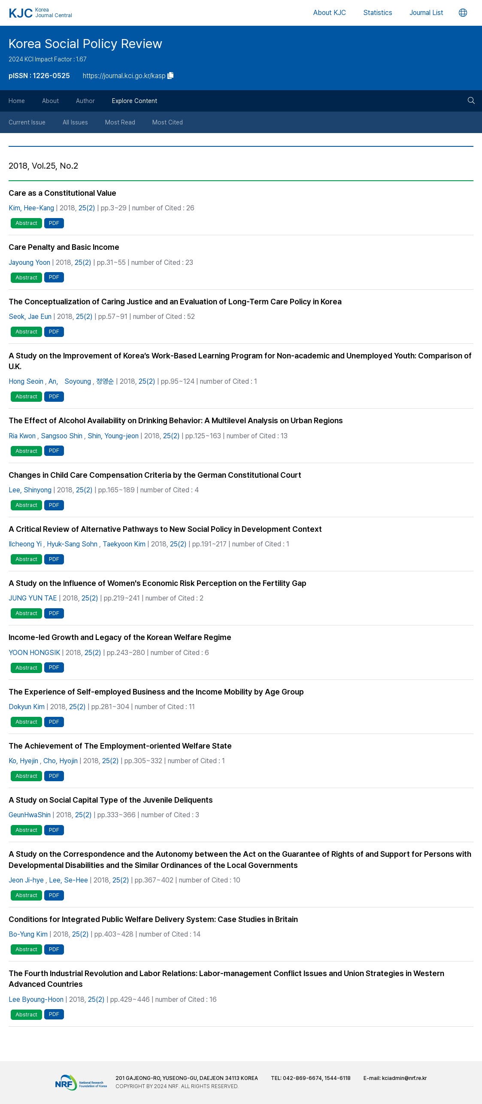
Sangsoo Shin (61, 436)
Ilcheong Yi (25, 544)
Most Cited (167, 122)
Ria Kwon (22, 436)
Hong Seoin (26, 381)
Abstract (26, 223)
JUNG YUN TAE (33, 598)
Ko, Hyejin (23, 761)
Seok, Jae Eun (30, 316)
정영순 (105, 381)
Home (17, 100)
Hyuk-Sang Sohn (72, 544)
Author (85, 100)
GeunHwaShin (30, 815)
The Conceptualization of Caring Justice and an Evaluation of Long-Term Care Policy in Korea (175, 301)
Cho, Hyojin (60, 761)
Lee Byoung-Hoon (36, 999)
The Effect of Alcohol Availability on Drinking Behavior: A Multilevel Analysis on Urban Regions (176, 420)
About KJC (329, 13)
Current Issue (27, 122)
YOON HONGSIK (34, 653)
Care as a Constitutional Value (62, 192)
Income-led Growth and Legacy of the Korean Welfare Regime (120, 637)
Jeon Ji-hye (26, 880)
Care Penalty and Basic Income (64, 247)
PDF (54, 223)
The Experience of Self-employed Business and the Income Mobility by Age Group (156, 691)
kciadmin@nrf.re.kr (404, 1078)
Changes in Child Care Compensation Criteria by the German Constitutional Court (155, 474)
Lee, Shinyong (30, 490)
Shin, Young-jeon (113, 436)
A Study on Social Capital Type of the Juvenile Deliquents (111, 799)
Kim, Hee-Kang (31, 208)
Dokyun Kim (27, 707)
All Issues (75, 122)
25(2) (87, 208)
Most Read (120, 122)
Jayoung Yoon (29, 262)
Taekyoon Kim (124, 544)
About (50, 100)
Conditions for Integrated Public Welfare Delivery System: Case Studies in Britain (153, 919)
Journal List (426, 13)
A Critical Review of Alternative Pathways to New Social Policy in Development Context (165, 529)
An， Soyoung (70, 381)
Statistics (377, 13)
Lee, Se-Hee (68, 880)
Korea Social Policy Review (85, 43)
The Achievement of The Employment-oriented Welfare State (120, 745)
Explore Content (134, 100)
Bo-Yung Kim (28, 934)
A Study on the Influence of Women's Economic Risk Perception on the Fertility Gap (157, 583)
